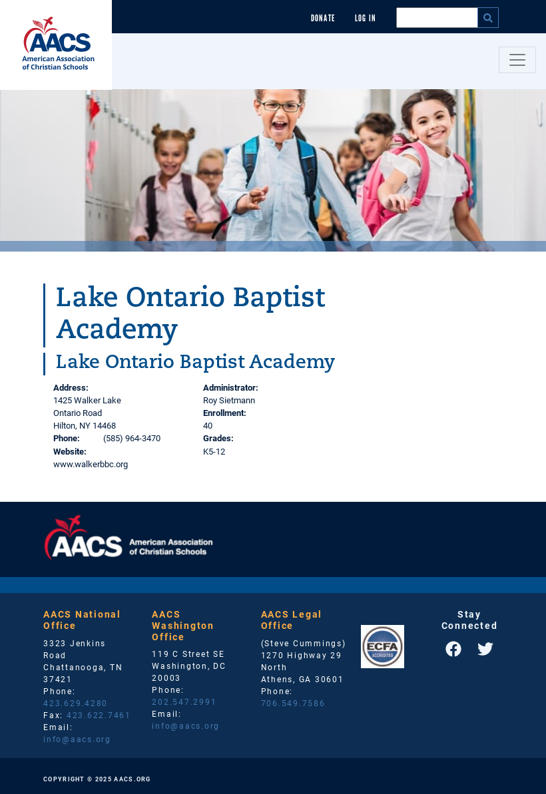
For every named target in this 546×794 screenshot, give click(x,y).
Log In (365, 18)
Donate (323, 18)
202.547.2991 (184, 701)
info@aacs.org (77, 738)
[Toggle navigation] (517, 60)
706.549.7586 (293, 702)
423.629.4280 (75, 702)
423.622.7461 (99, 714)
